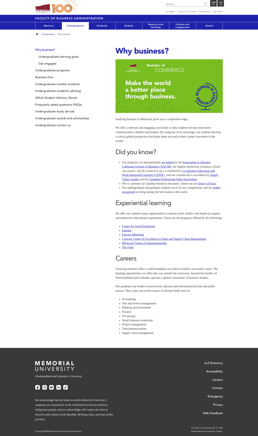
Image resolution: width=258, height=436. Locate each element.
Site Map (195, 428)
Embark (129, 25)
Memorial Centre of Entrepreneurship (144, 243)
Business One (44, 77)
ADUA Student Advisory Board (56, 98)
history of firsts (207, 183)
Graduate (102, 25)
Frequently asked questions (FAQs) (58, 104)
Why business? (45, 50)
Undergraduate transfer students (57, 84)
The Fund (128, 247)
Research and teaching (155, 26)
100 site (65, 6)
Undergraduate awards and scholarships (62, 118)
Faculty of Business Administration (69, 18)
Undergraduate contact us (53, 125)
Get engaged (47, 63)
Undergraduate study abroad (54, 111)
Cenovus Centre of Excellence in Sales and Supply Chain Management (164, 239)
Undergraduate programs (52, 70)
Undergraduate (75, 25)
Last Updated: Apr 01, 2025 (211, 428)
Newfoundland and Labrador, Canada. (207, 431)
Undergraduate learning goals (58, 57)
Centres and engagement (182, 26)
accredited (168, 162)
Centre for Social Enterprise (138, 226)
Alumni (209, 25)
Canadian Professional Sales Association (173, 179)
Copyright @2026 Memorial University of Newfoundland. (58, 431)
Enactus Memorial (133, 234)
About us (49, 25)
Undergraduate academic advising (58, 91)
